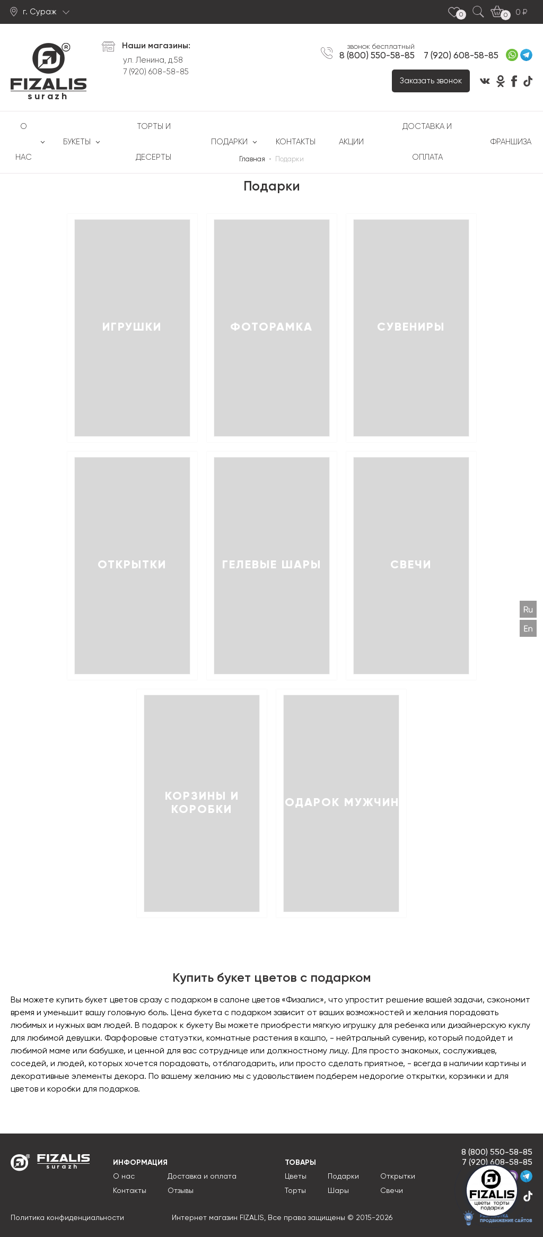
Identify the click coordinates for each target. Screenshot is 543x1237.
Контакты (296, 142)
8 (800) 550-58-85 (377, 55)
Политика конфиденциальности (67, 1218)
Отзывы (181, 1191)
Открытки (397, 1176)
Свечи (391, 1191)
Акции (351, 142)
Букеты (77, 142)
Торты (295, 1191)
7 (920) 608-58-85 (156, 72)
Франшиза (511, 142)
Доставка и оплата (427, 142)
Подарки (229, 142)
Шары (338, 1191)
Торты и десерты (153, 142)
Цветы (295, 1176)
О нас (23, 142)
